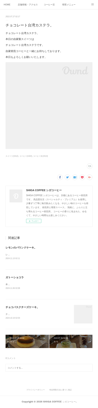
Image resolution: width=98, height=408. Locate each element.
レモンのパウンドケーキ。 (21, 247)
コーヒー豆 (49, 4)
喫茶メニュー (69, 4)
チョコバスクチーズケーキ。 (22, 307)
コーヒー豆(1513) (40, 156)
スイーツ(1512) (12, 156)
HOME (7, 4)
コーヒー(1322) (25, 156)
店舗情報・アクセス (28, 4)
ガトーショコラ (15, 277)
